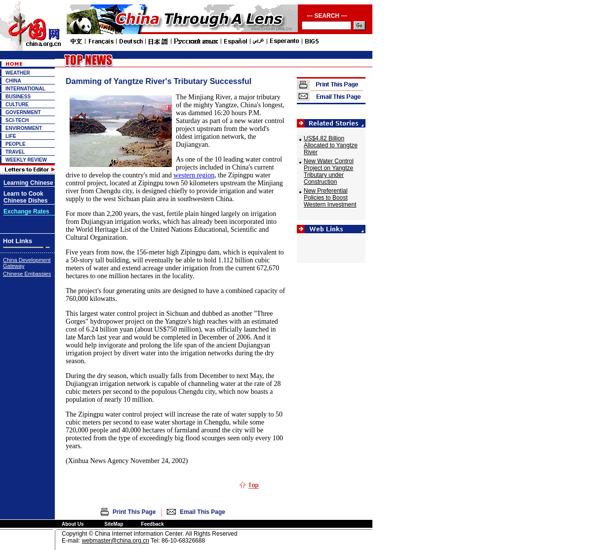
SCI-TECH (17, 120)
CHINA (13, 81)
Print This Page (134, 511)
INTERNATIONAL (25, 88)
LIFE (10, 136)
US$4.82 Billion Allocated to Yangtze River (331, 145)
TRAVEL (15, 152)
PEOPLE (15, 144)
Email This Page (202, 511)
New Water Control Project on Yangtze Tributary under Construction (329, 171)
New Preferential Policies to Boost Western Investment (330, 197)
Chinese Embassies (27, 274)
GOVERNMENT (23, 112)
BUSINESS (18, 96)
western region (193, 175)
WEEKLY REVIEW (26, 160)
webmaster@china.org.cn (115, 540)
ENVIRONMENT (23, 128)
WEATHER (17, 73)
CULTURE (17, 104)
